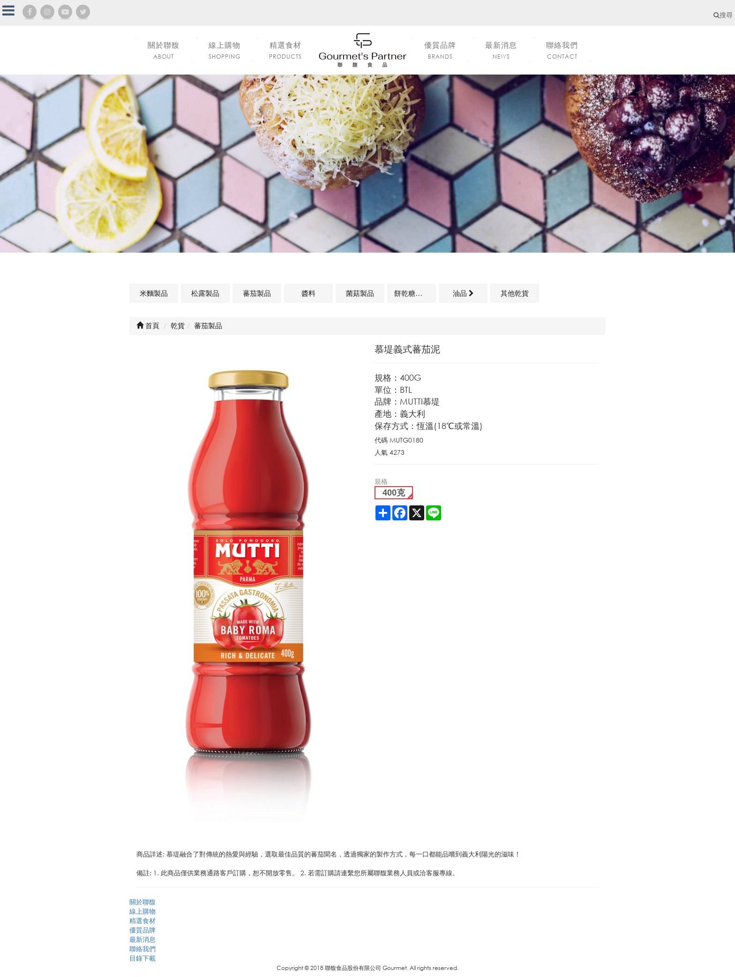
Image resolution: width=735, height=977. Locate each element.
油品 (463, 293)
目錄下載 (142, 958)
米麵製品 (154, 293)
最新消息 (142, 939)
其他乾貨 (515, 293)
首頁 (147, 325)
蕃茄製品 (257, 293)
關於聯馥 (142, 901)
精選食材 (142, 920)
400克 (393, 492)
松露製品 (205, 293)
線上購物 (142, 911)
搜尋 (723, 14)
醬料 (308, 293)
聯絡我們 (142, 948)
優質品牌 (142, 929)
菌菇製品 (360, 293)
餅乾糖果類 (411, 293)
